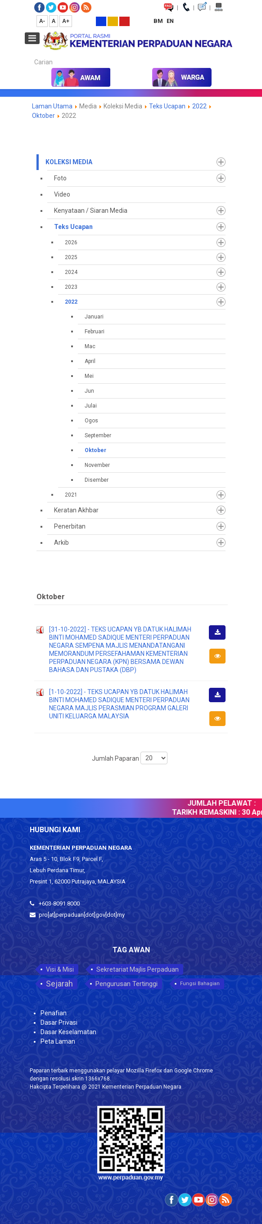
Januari (94, 317)
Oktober (43, 115)
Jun (89, 391)
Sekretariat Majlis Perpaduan (137, 969)
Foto (60, 178)
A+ (65, 21)
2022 (200, 106)
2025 (71, 257)
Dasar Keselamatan (68, 1032)
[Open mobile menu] (32, 38)
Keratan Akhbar (76, 510)
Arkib (61, 542)
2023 (71, 287)
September (98, 435)
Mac (90, 346)
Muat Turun (220, 638)
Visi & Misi (60, 969)
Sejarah (59, 983)
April (90, 361)
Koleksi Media (68, 162)
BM (159, 21)
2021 (71, 495)
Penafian (54, 1013)
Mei (89, 376)
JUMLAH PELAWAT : (225, 803)
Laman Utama (52, 106)
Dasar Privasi (59, 1022)
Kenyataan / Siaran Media (90, 210)
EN (170, 21)
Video (62, 194)
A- (42, 21)
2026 (71, 242)
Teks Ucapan (167, 106)
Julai (91, 406)
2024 (71, 272)
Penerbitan (70, 526)
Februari (94, 331)
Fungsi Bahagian (200, 983)
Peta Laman (58, 1041)
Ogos (91, 420)
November (97, 465)
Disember (96, 480)
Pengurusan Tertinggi (126, 984)
